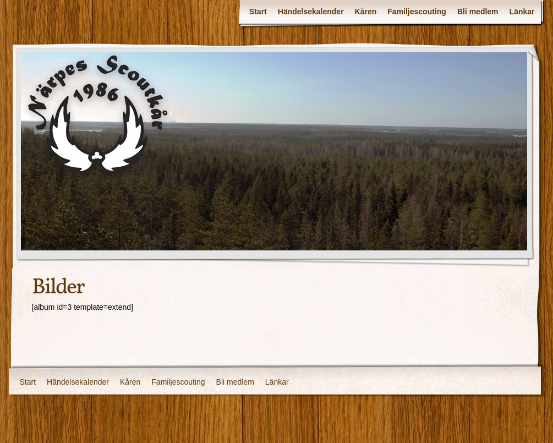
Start (258, 11)
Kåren (366, 11)
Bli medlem (478, 11)
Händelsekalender (311, 11)
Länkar (522, 11)
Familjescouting (416, 11)
